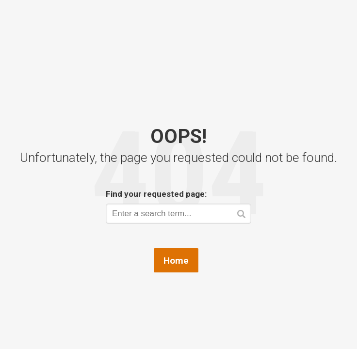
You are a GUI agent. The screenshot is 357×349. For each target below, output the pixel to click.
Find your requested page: (156, 194)
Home (176, 260)
